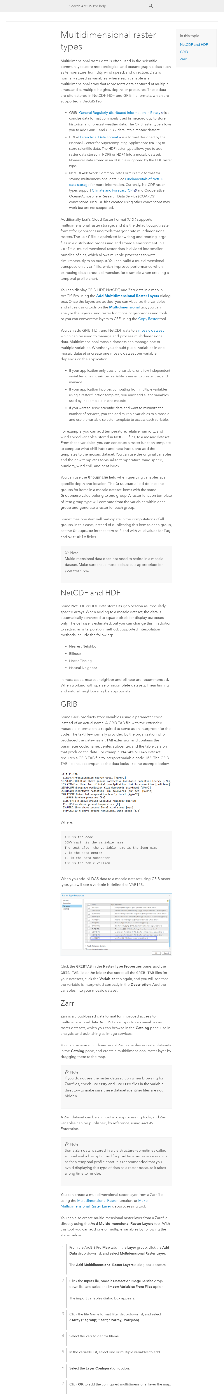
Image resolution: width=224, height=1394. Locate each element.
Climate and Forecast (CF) (112, 190)
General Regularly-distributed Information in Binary (119, 113)
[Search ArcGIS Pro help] (107, 6)
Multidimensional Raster (97, 1195)
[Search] (151, 6)
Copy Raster (148, 317)
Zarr (183, 59)
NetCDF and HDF (194, 44)
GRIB (184, 52)
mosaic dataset (151, 329)
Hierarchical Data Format (98, 137)
